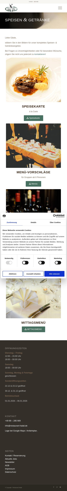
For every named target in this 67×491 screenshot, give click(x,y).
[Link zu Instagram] (57, 487)
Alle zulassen (54, 274)
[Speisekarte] (33, 118)
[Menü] (59, 7)
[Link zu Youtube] (60, 487)
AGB (7, 465)
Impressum (10, 469)
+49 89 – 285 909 (33, 1)
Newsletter (9, 462)
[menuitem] (59, 7)
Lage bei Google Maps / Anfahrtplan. (21, 431)
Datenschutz (10, 472)
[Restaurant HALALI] (28, 7)
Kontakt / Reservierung (15, 456)
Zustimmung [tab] (12, 222)
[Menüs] (33, 184)
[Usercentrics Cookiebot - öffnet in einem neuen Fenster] (54, 216)
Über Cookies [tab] (55, 222)
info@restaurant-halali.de (16, 426)
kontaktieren (39, 54)
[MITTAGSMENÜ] (33, 329)
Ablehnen (12, 274)
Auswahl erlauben (33, 274)
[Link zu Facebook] (53, 487)
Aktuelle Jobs (11, 459)
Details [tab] (33, 222)
